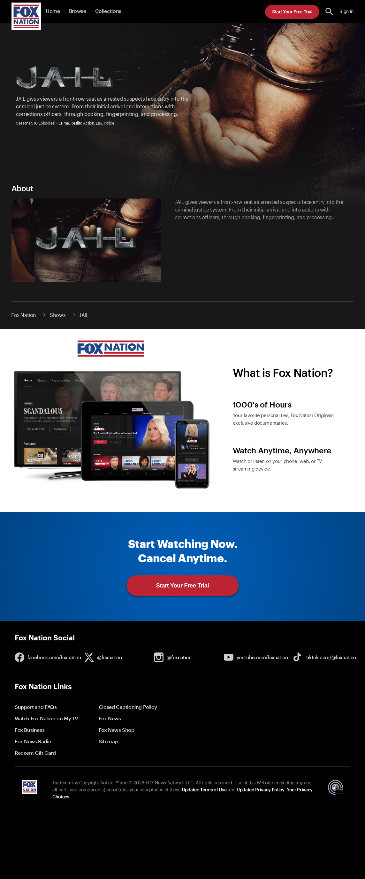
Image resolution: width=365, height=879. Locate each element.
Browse (77, 11)
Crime (63, 123)
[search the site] (329, 11)
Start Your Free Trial (292, 11)
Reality (76, 123)
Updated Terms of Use (204, 790)
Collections (108, 11)
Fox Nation (23, 315)
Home (53, 11)
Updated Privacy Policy (261, 790)
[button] (329, 11)
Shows (57, 315)
